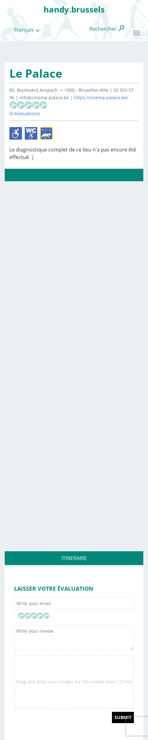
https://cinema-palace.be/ (101, 97)
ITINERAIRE (74, 558)
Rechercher (103, 28)
